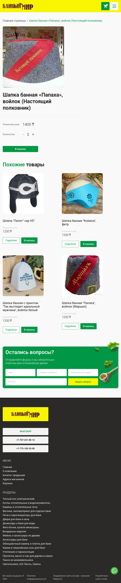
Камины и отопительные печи (20, 507)
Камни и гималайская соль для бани (24, 547)
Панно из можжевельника (18, 560)
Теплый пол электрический (18, 498)
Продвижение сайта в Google (66, 576)
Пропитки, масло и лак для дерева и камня (28, 555)
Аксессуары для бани (15, 539)
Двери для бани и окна (16, 519)
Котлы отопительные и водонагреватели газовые (26, 503)
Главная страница (14, 20)
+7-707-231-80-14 (25, 440)
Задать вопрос (83, 382)
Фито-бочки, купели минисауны (21, 527)
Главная (7, 467)
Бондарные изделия (14, 531)
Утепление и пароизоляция (18, 551)
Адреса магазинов (13, 479)
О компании (9, 471)
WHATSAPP (25, 431)
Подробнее (11, 240)
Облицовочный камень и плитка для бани (27, 543)
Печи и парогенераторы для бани (22, 515)
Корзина (7, 483)
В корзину (20, 149)
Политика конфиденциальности (36, 577)
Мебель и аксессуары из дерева (21, 535)
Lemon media (101, 579)
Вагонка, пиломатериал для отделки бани (27, 511)
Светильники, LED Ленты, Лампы (22, 564)
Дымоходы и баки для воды (19, 523)
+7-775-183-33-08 (25, 448)
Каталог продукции (14, 475)
